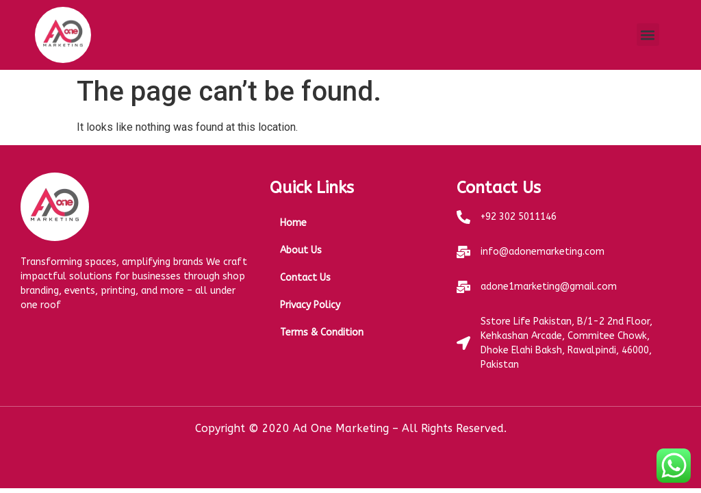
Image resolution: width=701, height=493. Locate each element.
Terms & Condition (322, 332)
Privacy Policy (310, 305)
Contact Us (305, 277)
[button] (648, 34)
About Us (301, 250)
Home (293, 223)
